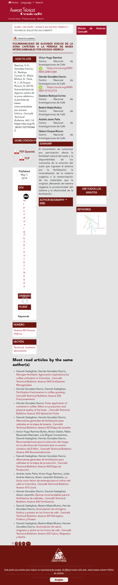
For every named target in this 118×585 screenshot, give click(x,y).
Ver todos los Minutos (91, 191)
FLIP (24, 158)
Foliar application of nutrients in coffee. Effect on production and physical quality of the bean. (41, 407)
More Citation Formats (25, 141)
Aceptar (59, 580)
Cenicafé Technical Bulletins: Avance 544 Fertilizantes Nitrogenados (40, 382)
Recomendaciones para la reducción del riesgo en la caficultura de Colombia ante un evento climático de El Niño (42, 445)
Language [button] (26, 3)
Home (13, 3)
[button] (40, 19)
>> (28, 543)
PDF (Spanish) (24, 152)
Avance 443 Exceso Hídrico (51, 27)
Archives (28, 27)
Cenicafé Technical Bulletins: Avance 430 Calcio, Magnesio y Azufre (43, 534)
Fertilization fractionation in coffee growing (40, 392)
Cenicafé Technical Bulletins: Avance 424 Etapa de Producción (41, 466)
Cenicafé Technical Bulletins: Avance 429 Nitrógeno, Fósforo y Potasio (43, 516)
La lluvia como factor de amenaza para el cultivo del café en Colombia (43, 481)
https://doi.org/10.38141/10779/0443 (24, 244)
